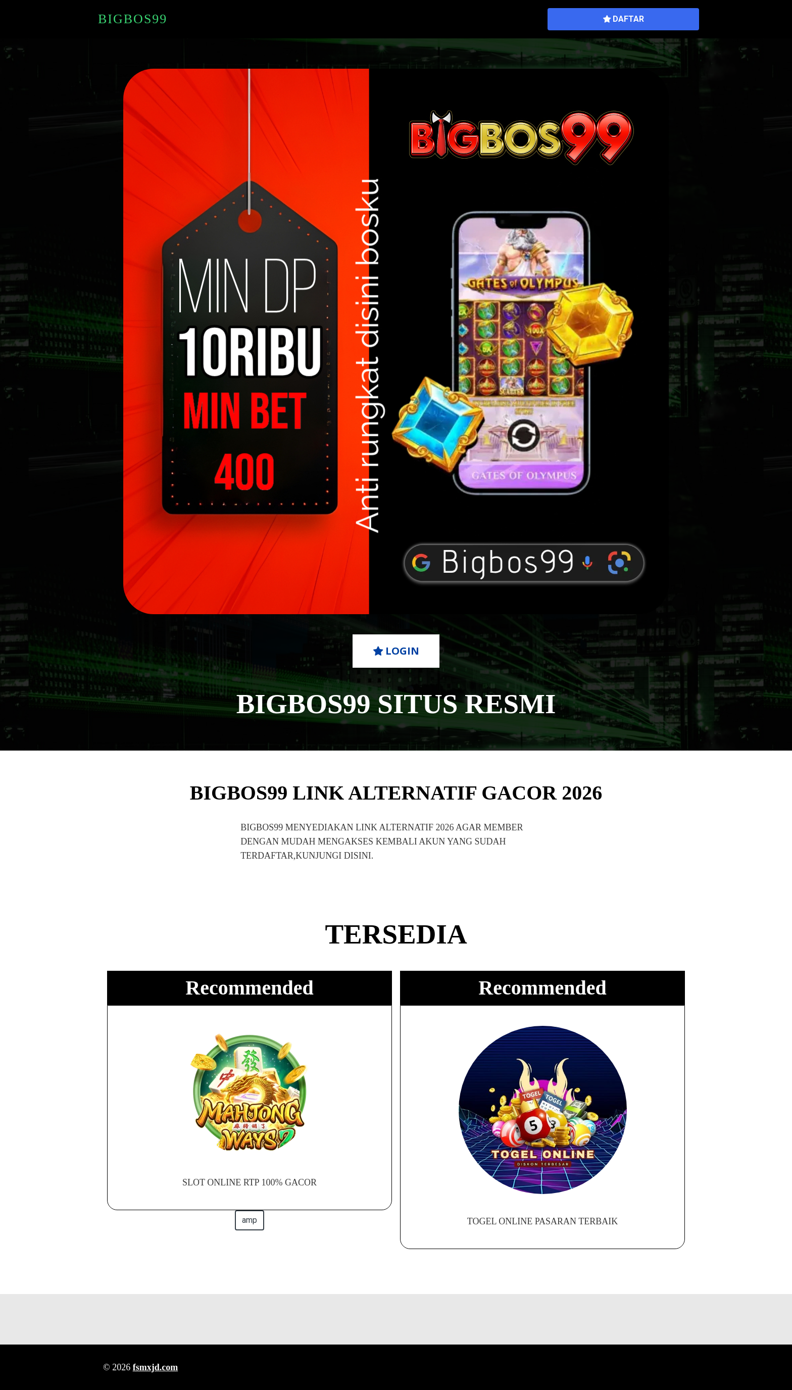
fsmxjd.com (155, 1367)
